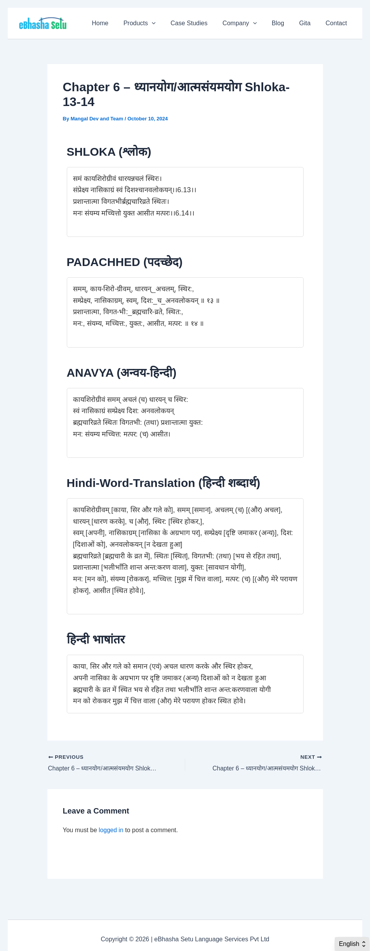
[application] (166, 23)
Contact (337, 23)
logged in (111, 830)
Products (154, 23)
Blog (284, 23)
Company (248, 23)
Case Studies (200, 23)
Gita (308, 23)
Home (117, 23)
